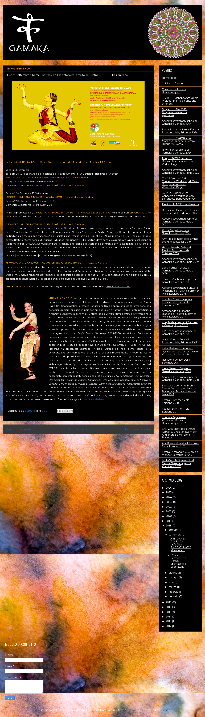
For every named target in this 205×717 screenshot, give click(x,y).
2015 (169, 611)
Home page (78, 429)
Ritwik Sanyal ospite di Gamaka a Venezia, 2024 (177, 151)
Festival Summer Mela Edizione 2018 (175, 401)
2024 (169, 497)
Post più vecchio (138, 429)
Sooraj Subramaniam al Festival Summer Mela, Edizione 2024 (180, 131)
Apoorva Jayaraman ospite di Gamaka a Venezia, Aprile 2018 (180, 379)
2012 (169, 626)
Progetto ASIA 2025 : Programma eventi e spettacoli (174, 112)
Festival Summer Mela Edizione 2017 (175, 410)
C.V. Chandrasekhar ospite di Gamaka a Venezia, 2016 (179, 332)
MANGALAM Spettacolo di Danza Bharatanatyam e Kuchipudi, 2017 (178, 463)
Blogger (166, 710)
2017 (169, 602)
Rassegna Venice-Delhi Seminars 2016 (176, 361)
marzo (173, 586)
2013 (169, 621)
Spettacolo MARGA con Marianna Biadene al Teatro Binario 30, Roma (178, 141)
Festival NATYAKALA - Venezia (180, 204)
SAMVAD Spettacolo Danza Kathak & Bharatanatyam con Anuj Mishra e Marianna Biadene (179, 433)
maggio (174, 577)
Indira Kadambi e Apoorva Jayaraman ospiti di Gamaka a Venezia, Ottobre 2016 (180, 351)
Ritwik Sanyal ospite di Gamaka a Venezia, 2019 (176, 232)
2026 (169, 487)
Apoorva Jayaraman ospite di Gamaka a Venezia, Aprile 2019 (180, 260)
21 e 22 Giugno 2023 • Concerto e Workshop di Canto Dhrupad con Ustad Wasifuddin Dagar (180, 183)
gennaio (174, 596)
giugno (173, 572)
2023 (169, 502)
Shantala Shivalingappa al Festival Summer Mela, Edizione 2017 (177, 302)
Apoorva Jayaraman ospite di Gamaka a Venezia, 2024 (179, 122)
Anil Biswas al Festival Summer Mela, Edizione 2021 (180, 445)
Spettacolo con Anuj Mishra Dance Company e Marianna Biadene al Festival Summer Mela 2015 (179, 390)
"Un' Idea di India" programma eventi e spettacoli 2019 (180, 240)
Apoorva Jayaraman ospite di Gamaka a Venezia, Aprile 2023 (180, 171)
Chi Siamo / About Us (175, 83)
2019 (169, 520)
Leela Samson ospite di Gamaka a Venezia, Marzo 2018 (177, 270)
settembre (175, 534)
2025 (169, 492)
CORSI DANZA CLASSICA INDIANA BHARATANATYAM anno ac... (179, 544)
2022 (169, 506)
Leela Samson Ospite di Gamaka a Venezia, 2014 (176, 370)
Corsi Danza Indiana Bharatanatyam (174, 91)
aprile (172, 582)
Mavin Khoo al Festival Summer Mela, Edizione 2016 (179, 341)
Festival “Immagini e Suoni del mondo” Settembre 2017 (180, 453)
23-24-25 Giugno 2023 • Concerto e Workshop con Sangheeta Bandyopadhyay (179, 195)
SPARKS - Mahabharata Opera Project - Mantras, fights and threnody (180, 100)
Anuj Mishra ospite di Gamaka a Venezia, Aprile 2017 (180, 324)
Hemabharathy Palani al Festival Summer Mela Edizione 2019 (176, 250)
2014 (169, 616)
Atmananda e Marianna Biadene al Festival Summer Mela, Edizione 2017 (179, 313)
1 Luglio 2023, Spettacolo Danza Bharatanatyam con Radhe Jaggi (178, 161)
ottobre (173, 529)
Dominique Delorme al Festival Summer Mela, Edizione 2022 (180, 212)
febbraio (174, 591)
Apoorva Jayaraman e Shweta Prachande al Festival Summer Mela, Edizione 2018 (180, 290)
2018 (169, 525)
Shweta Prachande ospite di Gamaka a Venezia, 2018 (179, 281)
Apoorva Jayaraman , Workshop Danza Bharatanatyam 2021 (174, 420)
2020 (169, 516)
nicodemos (135, 710)
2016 (169, 607)
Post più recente (18, 429)
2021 (169, 511)
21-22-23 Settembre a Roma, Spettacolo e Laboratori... (177, 561)
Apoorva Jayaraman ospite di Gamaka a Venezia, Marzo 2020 (179, 221)
